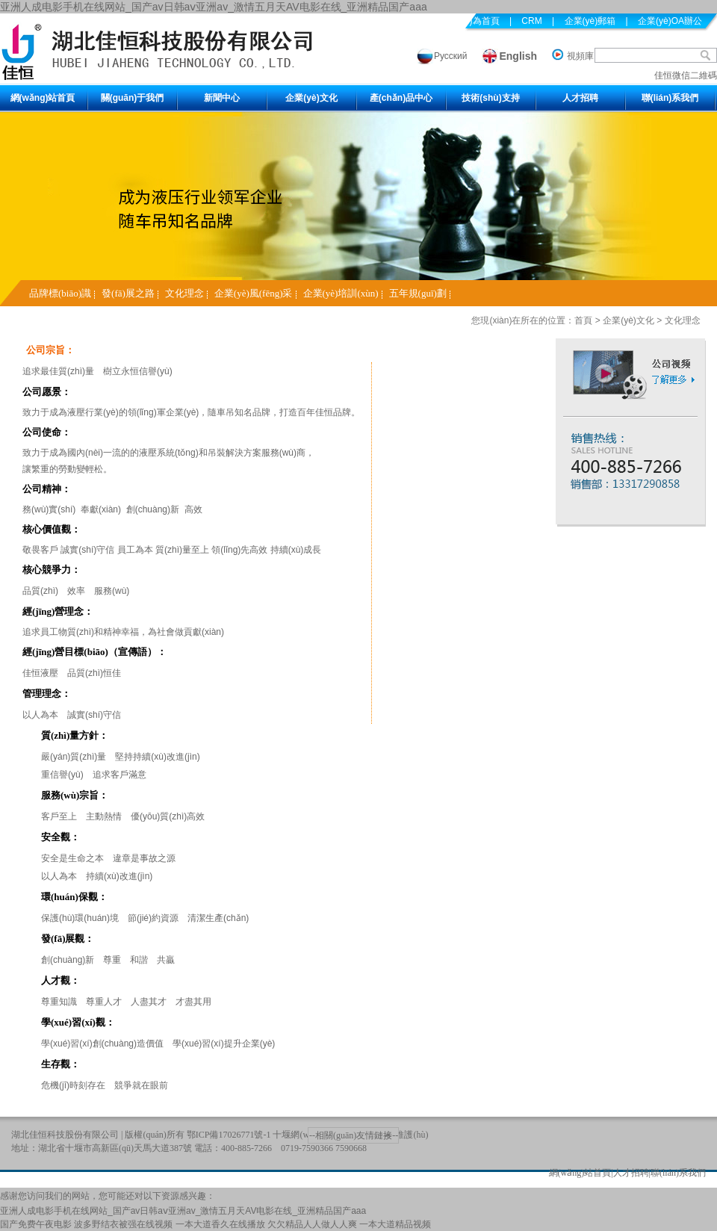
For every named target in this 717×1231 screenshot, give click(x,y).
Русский (451, 56)
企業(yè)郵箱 (590, 21)
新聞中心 (222, 98)
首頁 (583, 320)
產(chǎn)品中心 (401, 98)
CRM (531, 21)
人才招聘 (580, 98)
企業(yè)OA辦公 (670, 21)
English (518, 56)
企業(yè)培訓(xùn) (341, 293)
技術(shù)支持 (490, 98)
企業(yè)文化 (311, 98)
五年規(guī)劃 (418, 293)
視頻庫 (580, 56)
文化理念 (184, 293)
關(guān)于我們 (132, 98)
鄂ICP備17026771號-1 (229, 1134)
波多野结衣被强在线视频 (123, 1224)
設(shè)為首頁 (471, 21)
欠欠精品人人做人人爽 (312, 1224)
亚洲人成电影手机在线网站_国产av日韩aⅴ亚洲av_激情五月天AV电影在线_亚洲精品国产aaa (213, 7)
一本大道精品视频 (395, 1224)
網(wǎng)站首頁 (42, 98)
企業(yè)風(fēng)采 (253, 293)
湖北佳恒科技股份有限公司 (65, 1134)
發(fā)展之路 (128, 293)
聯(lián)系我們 (670, 98)
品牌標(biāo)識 (60, 293)
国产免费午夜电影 (36, 1224)
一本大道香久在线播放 (220, 1224)
